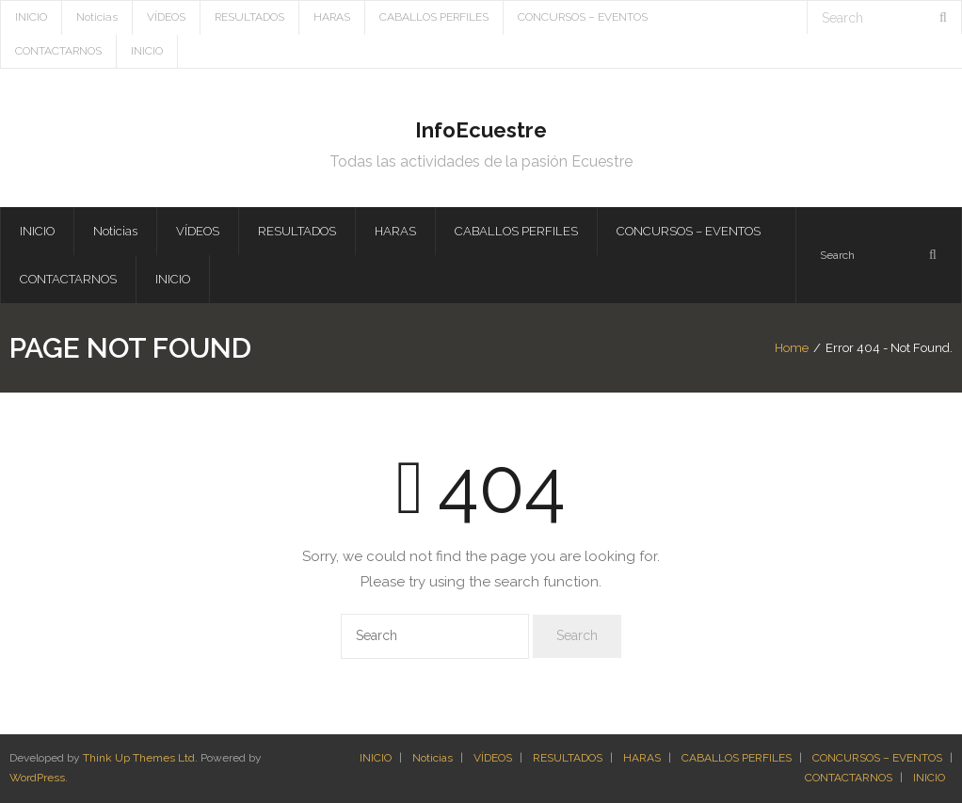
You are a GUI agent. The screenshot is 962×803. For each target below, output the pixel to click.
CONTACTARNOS (58, 50)
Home (792, 348)
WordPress (37, 777)
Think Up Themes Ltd (139, 757)
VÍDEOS (166, 17)
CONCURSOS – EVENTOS (583, 17)
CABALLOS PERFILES (434, 17)
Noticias (97, 17)
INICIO (31, 17)
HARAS (331, 17)
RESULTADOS (249, 17)
